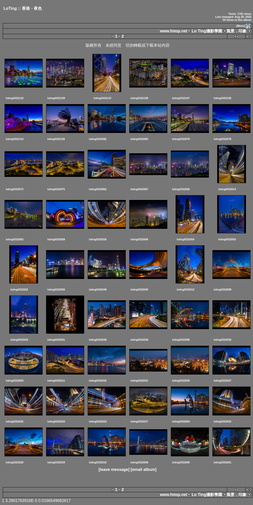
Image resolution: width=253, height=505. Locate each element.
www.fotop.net (173, 31)
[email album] (143, 469)
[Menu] (240, 25)
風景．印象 (236, 31)
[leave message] (114, 469)
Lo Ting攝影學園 (207, 31)
